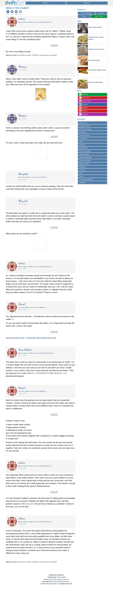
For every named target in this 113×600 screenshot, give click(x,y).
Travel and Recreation (86, 179)
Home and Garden (84, 160)
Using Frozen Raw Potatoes (96, 49)
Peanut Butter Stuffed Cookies (97, 70)
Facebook (83, 104)
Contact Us (65, 579)
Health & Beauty (84, 154)
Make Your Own (84, 164)
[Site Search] (87, 3)
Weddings (82, 182)
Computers (82, 132)
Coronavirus (83, 138)
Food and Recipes (86, 13)
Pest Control (84, 98)
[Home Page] (14, 1)
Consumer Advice (84, 135)
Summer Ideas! (85, 101)
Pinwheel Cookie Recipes (95, 82)
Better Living (83, 123)
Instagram (83, 114)
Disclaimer (47, 579)
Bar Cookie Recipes (94, 60)
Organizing (82, 167)
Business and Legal (85, 129)
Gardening (83, 94)
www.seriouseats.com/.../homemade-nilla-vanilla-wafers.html (31, 338)
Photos (81, 176)
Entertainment (83, 148)
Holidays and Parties (85, 157)
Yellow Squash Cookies (95, 27)
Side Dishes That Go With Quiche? (95, 38)
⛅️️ (70, 581)
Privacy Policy (56, 579)
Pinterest (83, 108)
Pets (80, 173)
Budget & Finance (84, 126)
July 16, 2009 (99, 16)
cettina (11, 52)
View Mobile (62, 577)
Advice (84, 16)
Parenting (82, 170)
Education (82, 145)
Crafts (81, 141)
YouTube (83, 111)
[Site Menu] (46, 3)
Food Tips (101, 13)
